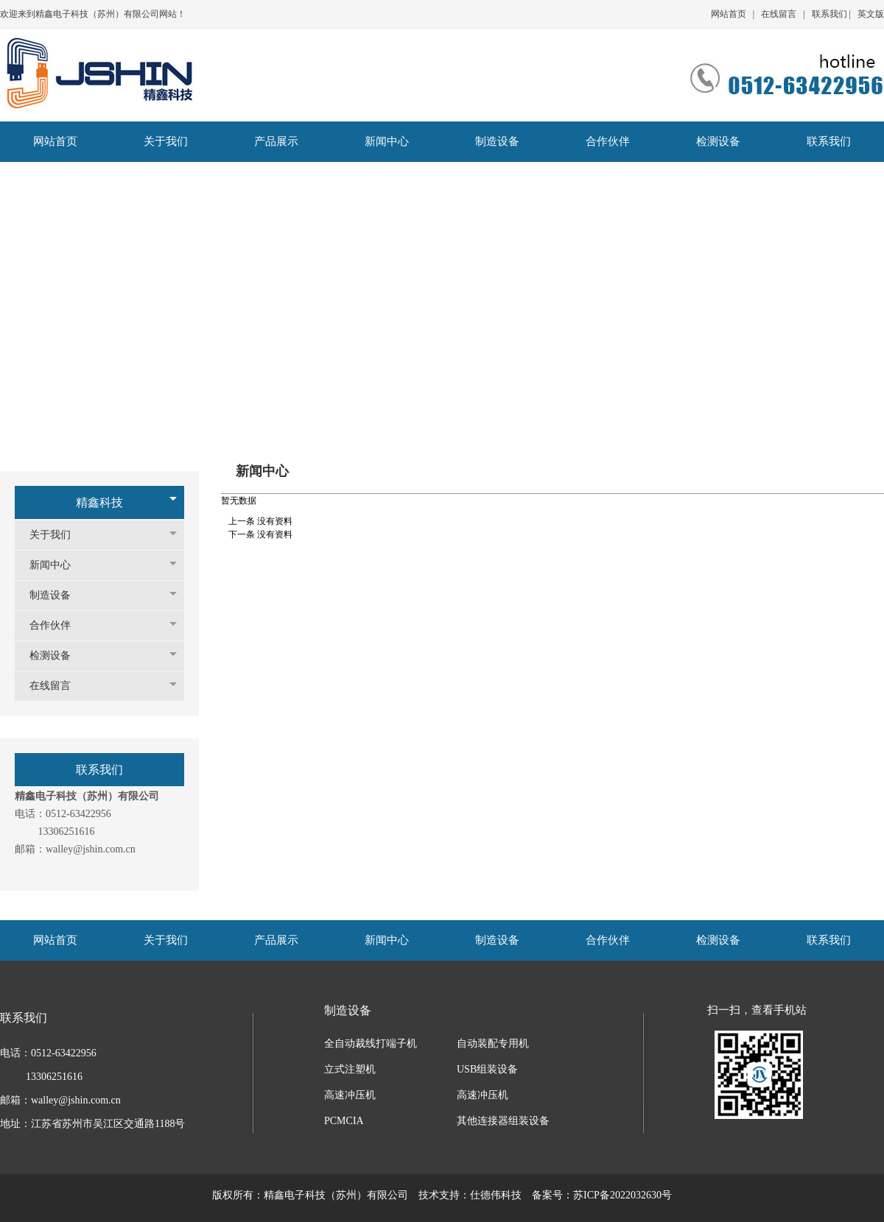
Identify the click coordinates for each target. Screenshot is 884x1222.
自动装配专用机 (493, 1043)
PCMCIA (344, 1120)
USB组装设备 (487, 1069)
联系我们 (829, 14)
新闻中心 (57, 565)
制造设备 (57, 595)
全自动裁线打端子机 (370, 1043)
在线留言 (778, 14)
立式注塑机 (350, 1069)
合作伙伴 (57, 625)
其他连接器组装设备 (503, 1120)
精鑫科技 (99, 502)
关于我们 (57, 534)
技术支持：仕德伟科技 (470, 1195)
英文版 (870, 14)
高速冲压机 (350, 1095)
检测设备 (57, 655)
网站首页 (728, 14)
